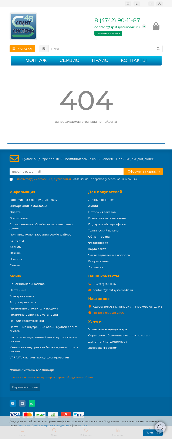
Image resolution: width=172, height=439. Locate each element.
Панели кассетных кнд (27, 320)
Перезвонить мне (25, 387)
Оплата (15, 212)
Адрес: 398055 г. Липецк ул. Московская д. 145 (127, 306)
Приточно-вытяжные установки (34, 314)
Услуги (95, 321)
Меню (15, 276)
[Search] (105, 49)
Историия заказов (102, 212)
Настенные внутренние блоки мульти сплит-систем (44, 329)
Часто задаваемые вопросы (109, 255)
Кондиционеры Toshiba (27, 284)
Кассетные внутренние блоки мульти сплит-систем (43, 339)
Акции (93, 206)
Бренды (15, 246)
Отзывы (15, 253)
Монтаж (36, 60)
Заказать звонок (108, 33)
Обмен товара (99, 236)
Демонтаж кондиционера (107, 341)
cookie (83, 425)
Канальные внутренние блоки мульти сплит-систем (44, 349)
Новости (16, 259)
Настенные (18, 290)
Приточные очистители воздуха (34, 308)
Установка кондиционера (107, 329)
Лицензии (95, 267)
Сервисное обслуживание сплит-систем (119, 335)
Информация (23, 192)
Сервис (69, 60)
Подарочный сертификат (107, 224)
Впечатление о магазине (107, 218)
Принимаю (153, 432)
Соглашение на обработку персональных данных (41, 226)
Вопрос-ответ (98, 261)
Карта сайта (97, 249)
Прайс (100, 60)
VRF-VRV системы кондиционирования (39, 357)
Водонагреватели (23, 302)
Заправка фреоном (102, 347)
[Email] (67, 171)
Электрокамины (22, 296)
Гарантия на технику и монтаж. (33, 199)
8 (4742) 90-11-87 (117, 20)
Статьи (15, 265)
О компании (19, 218)
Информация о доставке (28, 206)
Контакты (134, 60)
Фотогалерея (98, 242)
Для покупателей (105, 192)
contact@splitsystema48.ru (117, 27)
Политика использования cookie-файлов (40, 234)
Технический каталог (104, 230)
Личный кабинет (101, 199)
